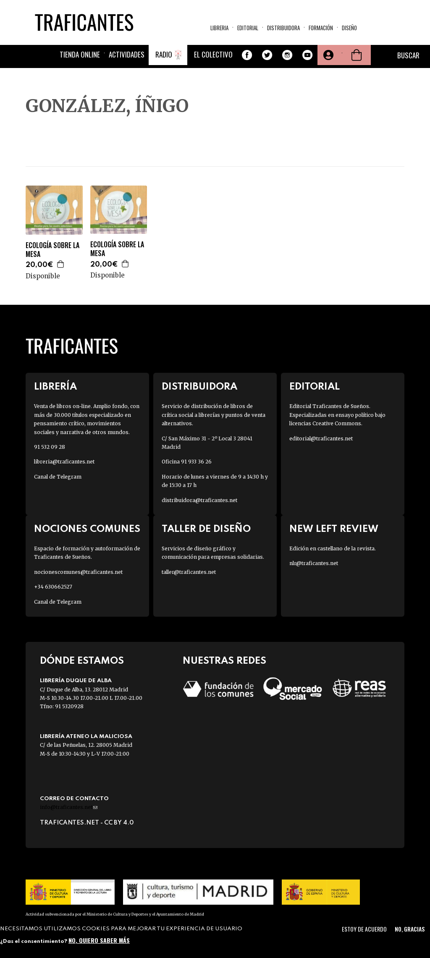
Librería (55, 387)
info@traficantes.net (68, 807)
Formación (321, 28)
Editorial (247, 28)
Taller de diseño (206, 529)
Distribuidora (283, 28)
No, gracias (410, 928)
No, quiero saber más (99, 940)
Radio (163, 54)
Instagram (287, 55)
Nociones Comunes (87, 529)
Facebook (247, 55)
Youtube (307, 55)
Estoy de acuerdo (364, 928)
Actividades (126, 54)
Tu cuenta (327, 55)
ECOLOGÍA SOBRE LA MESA (52, 250)
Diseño (349, 28)
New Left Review (333, 529)
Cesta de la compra (356, 55)
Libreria (219, 28)
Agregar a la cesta (61, 264)
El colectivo (213, 54)
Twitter (267, 55)
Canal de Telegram (57, 477)
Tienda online (80, 54)
